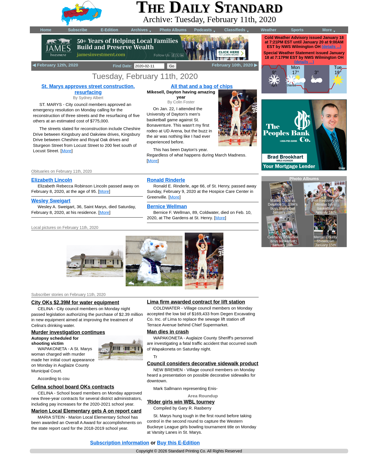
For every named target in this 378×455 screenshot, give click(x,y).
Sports (297, 30)
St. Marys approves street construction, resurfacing (88, 89)
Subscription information (119, 443)
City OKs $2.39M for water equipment (75, 302)
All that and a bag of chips (202, 86)
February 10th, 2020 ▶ (234, 64)
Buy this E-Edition (178, 443)
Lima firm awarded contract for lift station (196, 302)
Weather (269, 30)
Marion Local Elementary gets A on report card (86, 411)
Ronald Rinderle (166, 180)
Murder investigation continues (68, 332)
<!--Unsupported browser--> (304, 211)
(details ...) (331, 46)
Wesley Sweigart (50, 201)
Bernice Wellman (167, 206)
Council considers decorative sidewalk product (202, 363)
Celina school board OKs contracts (72, 387)
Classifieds (236, 30)
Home (45, 30)
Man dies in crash (168, 332)
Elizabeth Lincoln (51, 180)
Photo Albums (173, 30)
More (329, 30)
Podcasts (205, 30)
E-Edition (109, 30)
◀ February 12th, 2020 (55, 64)
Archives (141, 30)
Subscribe (77, 30)
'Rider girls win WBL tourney (181, 402)
